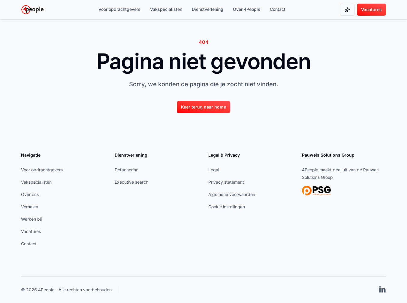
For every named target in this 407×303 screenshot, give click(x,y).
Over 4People (246, 9)
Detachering (127, 169)
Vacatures (371, 9)
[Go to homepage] (32, 9)
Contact (277, 9)
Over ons (30, 194)
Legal (213, 169)
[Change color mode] (347, 10)
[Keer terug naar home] (203, 107)
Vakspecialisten (166, 9)
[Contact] (277, 9)
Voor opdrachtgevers (119, 9)
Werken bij (31, 219)
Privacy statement (226, 182)
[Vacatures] (371, 10)
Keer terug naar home (203, 106)
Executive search (131, 182)
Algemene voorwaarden (231, 194)
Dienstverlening (207, 9)
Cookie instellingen (226, 206)
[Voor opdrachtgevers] (119, 9)
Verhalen (29, 206)
